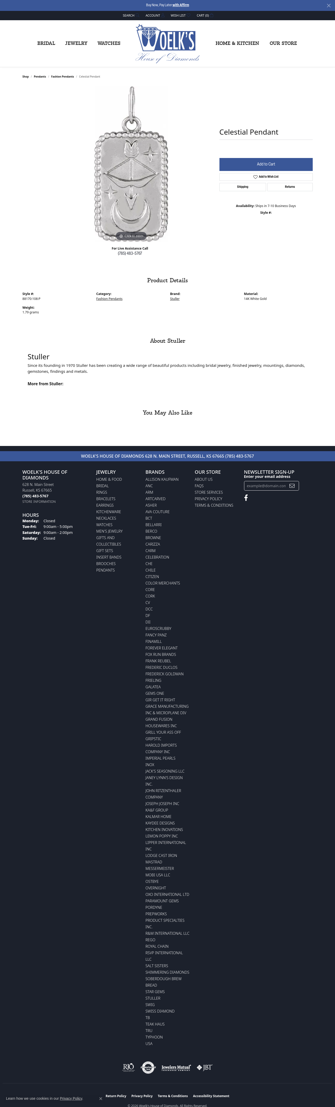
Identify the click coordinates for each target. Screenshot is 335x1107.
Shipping (242, 187)
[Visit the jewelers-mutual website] (176, 1067)
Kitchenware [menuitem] (108, 511)
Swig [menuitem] (150, 1004)
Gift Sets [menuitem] (104, 550)
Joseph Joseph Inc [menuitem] (162, 803)
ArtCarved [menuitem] (156, 498)
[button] (130, 15)
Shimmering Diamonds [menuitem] (167, 972)
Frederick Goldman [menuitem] (165, 673)
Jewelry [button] (76, 43)
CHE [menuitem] (149, 563)
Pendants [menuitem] (105, 570)
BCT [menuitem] (149, 518)
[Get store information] (39, 501)
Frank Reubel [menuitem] (158, 660)
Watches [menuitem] (104, 524)
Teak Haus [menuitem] (155, 1024)
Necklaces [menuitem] (106, 518)
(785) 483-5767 (130, 254)
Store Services (209, 492)
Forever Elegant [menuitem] (162, 647)
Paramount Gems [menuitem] (162, 900)
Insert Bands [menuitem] (109, 557)
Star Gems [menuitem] (155, 991)
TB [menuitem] (148, 1017)
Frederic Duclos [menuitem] (161, 667)
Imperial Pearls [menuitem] (161, 758)
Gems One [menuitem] (155, 693)
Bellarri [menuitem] (154, 524)
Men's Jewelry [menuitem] (109, 531)
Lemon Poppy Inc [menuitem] (162, 836)
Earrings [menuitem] (105, 505)
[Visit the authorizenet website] (148, 1067)
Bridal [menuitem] (102, 485)
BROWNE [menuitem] (153, 537)
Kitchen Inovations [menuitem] (164, 829)
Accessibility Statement (211, 1096)
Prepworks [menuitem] (156, 913)
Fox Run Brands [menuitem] (161, 654)
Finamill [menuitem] (154, 641)
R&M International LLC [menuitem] (168, 933)
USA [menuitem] (149, 1043)
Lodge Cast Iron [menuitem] (161, 855)
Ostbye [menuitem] (152, 881)
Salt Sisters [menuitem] (157, 965)
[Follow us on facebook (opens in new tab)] (246, 498)
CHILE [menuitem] (151, 570)
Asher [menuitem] (151, 505)
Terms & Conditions (214, 505)
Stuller (175, 299)
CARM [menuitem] (151, 550)
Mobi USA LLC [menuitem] (158, 874)
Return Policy (116, 1096)
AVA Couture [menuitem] (158, 511)
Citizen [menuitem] (152, 576)
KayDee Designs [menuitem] (160, 823)
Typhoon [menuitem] (154, 1037)
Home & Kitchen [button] (237, 43)
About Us (204, 479)
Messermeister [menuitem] (160, 868)
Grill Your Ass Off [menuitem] (163, 732)
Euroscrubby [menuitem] (159, 628)
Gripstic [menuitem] (153, 738)
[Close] (328, 5)
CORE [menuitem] (150, 589)
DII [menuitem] (148, 622)
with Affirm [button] (181, 5)
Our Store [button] (283, 43)
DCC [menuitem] (149, 609)
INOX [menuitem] (150, 764)
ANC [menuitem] (149, 485)
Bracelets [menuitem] (106, 498)
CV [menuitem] (148, 602)
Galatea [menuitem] (153, 686)
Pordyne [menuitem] (154, 907)
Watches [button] (108, 43)
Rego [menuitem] (150, 939)
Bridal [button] (46, 43)
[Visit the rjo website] (128, 1067)
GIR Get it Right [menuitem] (160, 699)
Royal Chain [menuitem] (157, 946)
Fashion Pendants (62, 76)
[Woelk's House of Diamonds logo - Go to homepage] (167, 43)
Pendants (40, 76)
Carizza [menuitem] (153, 544)
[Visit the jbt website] (204, 1067)
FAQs (199, 485)
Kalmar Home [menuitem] (159, 816)
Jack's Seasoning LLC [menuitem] (165, 771)
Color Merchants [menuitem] (163, 583)
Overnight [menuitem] (156, 887)
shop (26, 76)
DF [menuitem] (148, 615)
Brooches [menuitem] (106, 563)
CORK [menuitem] (150, 596)
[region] (131, 164)
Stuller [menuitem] (153, 998)
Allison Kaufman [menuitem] (162, 479)
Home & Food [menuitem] (109, 479)
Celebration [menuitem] (157, 557)
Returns (290, 187)
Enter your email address (267, 476)
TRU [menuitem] (149, 1030)
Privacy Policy (208, 498)
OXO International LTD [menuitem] (167, 894)
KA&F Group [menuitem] (157, 810)
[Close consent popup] (100, 1098)
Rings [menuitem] (101, 492)
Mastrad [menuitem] (154, 862)
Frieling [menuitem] (153, 680)
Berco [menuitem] (151, 531)
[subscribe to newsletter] (292, 485)
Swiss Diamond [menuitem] (160, 1011)
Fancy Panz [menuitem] (156, 634)
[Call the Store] (35, 495)
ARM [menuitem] (149, 492)
